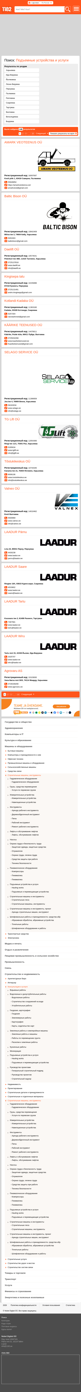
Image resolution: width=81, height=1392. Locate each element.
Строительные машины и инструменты (27, 896)
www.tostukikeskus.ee (17, 477)
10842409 (32, 231)
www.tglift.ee (13, 450)
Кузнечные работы (18, 1047)
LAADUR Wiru (14, 636)
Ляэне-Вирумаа (13, 84)
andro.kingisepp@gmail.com (20, 292)
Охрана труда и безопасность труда (25, 844)
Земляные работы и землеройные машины (29, 1031)
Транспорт (10, 1279)
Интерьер (12, 983)
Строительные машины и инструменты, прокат (30, 909)
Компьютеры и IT (14, 734)
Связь (8, 968)
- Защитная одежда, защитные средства (28, 847)
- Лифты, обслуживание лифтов (25, 835)
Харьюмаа (10, 70)
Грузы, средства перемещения (23, 787)
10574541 (32, 256)
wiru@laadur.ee (14, 662)
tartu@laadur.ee (15, 628)
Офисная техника (15, 759)
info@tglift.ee (13, 453)
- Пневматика (16, 875)
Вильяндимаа (12, 117)
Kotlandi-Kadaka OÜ (19, 301)
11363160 (32, 307)
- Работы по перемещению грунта (25, 1038)
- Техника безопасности (21, 863)
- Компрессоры (17, 871)
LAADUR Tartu (14, 601)
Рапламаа (10, 98)
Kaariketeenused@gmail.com (20, 344)
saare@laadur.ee (15, 593)
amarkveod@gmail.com (18, 188)
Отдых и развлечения (17, 949)
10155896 (32, 283)
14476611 (32, 331)
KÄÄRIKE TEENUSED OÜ (23, 325)
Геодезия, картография (20, 1010)
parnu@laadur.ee (15, 558)
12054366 (32, 441)
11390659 (32, 399)
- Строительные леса (20, 900)
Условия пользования (51, 1305)
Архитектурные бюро (17, 978)
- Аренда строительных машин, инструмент (30, 912)
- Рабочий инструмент (20, 822)
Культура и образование (18, 740)
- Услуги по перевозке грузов (23, 790)
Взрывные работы (18, 990)
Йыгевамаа (11, 79)
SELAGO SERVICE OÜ (21, 352)
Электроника (13, 938)
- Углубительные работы (21, 1005)
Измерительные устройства (22, 795)
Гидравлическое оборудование (23, 778)
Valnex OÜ (12, 488)
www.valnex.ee (14, 521)
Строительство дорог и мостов (21, 1263)
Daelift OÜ (11, 249)
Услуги (8, 1285)
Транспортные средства (18, 934)
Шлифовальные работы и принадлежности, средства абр (35, 917)
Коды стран (6, 1324)
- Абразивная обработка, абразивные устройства (32, 920)
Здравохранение (14, 728)
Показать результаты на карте (62, 134)
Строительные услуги (17, 1259)
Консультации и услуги (17, 987)
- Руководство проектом (21, 1075)
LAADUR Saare (15, 566)
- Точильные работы (19, 924)
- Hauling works (17, 888)
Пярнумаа (10, 89)
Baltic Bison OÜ (15, 196)
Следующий (41, 133)
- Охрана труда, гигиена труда (24, 855)
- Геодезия (15, 1014)
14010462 (32, 511)
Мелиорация (15, 1051)
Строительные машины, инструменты (24, 775)
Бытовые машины (15, 751)
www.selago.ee (14, 408)
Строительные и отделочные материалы (25, 1096)
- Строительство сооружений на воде (27, 1001)
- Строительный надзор (21, 1079)
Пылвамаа (10, 93)
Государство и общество (18, 722)
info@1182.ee (6, 1346)
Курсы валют (6, 1329)
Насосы (13, 839)
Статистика (70, 1305)
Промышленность (14, 962)
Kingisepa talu (14, 276)
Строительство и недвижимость (22, 974)
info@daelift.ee (14, 268)
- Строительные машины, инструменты (28, 904)
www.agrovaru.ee (15, 687)
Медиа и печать (13, 943)
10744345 (32, 468)
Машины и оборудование (18, 746)
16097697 (32, 175)
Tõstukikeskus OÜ (17, 461)
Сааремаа (10, 103)
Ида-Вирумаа (12, 75)
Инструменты (16, 807)
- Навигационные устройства (23, 802)
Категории (5, 1321)
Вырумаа (10, 121)
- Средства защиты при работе (24, 859)
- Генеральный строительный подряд (27, 1071)
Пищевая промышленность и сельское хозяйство (32, 956)
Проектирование (15, 1088)
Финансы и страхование (18, 1291)
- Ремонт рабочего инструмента (24, 827)
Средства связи (15, 771)
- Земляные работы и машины (24, 1034)
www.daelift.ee (14, 265)
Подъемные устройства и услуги (24, 884)
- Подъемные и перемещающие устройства (30, 892)
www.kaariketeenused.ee (18, 341)
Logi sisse (35, 3)
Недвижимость (14, 1084)
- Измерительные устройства (23, 798)
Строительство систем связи (20, 1267)
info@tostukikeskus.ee (17, 480)
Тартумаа (10, 107)
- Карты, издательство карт (22, 1026)
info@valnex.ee (14, 524)
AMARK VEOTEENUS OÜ (23, 142)
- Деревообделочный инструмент (25, 814)
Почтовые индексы (9, 1326)
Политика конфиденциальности (23, 1305)
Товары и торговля (15, 1273)
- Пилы (14, 818)
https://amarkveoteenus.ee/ (19, 185)
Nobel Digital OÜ (11, 1311)
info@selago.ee (14, 411)
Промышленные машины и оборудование (26, 763)
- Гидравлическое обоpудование (25, 782)
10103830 (32, 677)
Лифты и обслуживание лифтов (24, 831)
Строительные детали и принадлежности (26, 1092)
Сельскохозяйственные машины (22, 767)
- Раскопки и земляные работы (24, 1042)
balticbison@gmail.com (17, 241)
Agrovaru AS (13, 671)
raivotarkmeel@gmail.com (19, 317)
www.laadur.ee (14, 555)
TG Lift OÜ (12, 419)
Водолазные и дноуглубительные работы (28, 994)
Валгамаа (10, 112)
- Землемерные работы (21, 1018)
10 (33, 134)
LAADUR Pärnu (15, 532)
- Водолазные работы (20, 997)
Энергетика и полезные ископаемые (24, 1297)
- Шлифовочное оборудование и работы (28, 928)
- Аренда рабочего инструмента (25, 810)
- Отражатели (17, 851)
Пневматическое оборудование (24, 868)
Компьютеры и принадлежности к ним (24, 755)
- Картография (17, 1022)
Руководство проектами (20, 1067)
